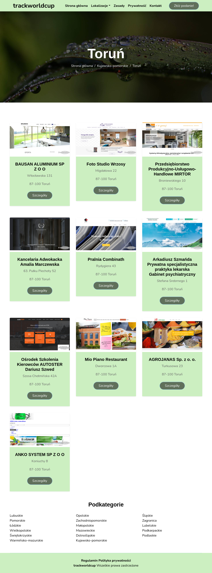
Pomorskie (17, 520)
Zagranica (149, 520)
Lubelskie (149, 525)
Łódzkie (15, 525)
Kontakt (155, 6)
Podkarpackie (152, 530)
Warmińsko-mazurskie (26, 540)
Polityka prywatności (115, 560)
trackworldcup (84, 565)
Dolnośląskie (85, 535)
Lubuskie (16, 515)
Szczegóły (39, 195)
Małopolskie (85, 525)
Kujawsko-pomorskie (112, 66)
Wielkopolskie (20, 530)
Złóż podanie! (184, 6)
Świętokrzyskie (21, 535)
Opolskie (82, 515)
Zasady (119, 6)
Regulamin (89, 560)
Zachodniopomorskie (91, 520)
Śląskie (147, 515)
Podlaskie (149, 535)
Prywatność (137, 6)
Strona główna (76, 6)
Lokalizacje (99, 6)
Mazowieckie (85, 530)
